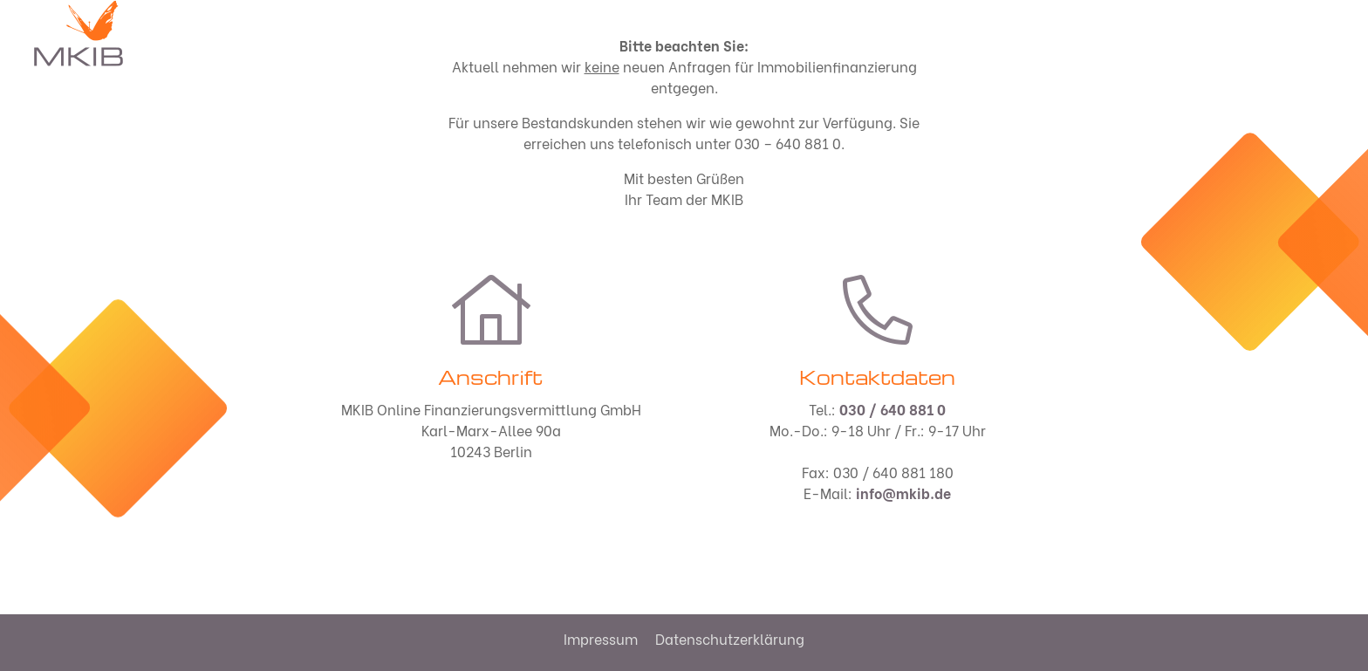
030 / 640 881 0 (892, 409)
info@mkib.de (903, 493)
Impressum (601, 638)
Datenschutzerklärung (729, 638)
